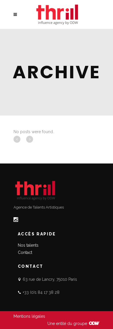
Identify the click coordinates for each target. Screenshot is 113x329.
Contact (25, 252)
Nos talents (28, 245)
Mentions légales (29, 316)
